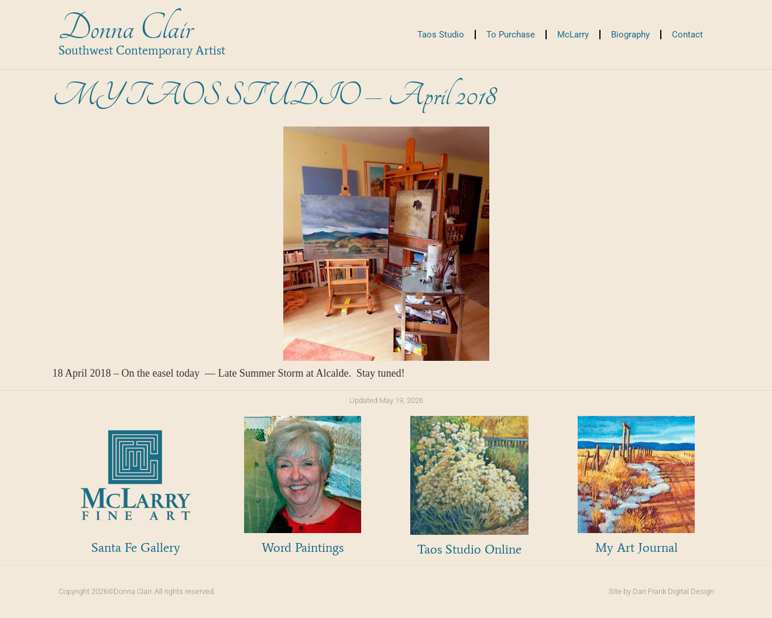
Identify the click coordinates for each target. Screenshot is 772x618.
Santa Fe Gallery (135, 547)
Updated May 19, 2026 (386, 400)
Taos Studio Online (469, 549)
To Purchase (510, 34)
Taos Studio (440, 34)
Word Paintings (303, 547)
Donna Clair (126, 28)
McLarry (573, 34)
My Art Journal (636, 547)
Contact (687, 34)
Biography (630, 34)
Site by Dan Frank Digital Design (661, 591)
